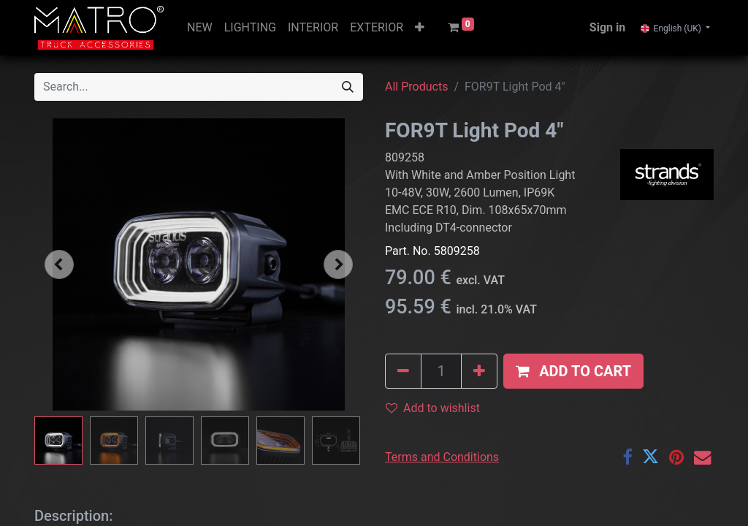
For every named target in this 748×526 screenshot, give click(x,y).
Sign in (607, 27)
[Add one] (479, 371)
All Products (416, 87)
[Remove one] (403, 371)
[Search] (347, 87)
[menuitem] (199, 27)
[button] (419, 27)
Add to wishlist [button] (433, 408)
